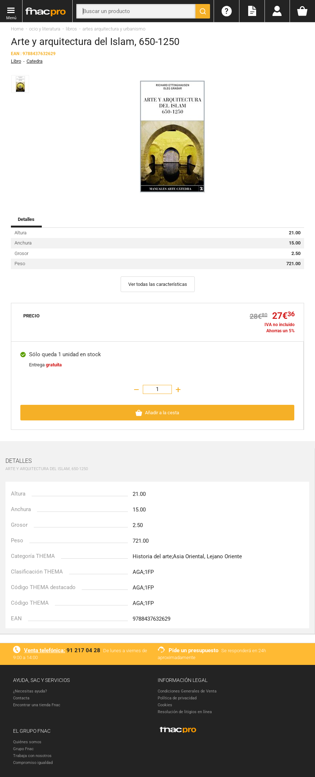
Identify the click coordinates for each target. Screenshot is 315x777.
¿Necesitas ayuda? (30, 690)
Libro (16, 60)
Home (17, 28)
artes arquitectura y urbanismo (113, 28)
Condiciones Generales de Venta (187, 690)
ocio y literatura (44, 28)
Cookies (165, 704)
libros (71, 28)
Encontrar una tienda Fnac (36, 704)
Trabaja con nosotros (32, 755)
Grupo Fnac (23, 748)
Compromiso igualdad (33, 762)
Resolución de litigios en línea (185, 711)
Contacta (21, 697)
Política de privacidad (177, 697)
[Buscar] (202, 11)
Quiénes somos (27, 741)
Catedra (35, 60)
